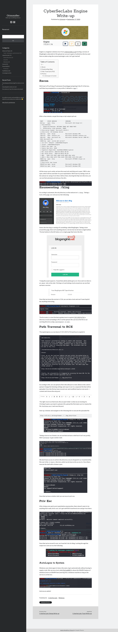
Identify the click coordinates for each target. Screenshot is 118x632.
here (68, 86)
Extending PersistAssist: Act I (9, 87)
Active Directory (7, 57)
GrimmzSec (13, 15)
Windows (5, 62)
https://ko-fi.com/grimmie (8, 102)
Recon (43, 67)
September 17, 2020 (73, 19)
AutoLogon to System (50, 76)
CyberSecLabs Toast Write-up (82, 613)
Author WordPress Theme (66, 630)
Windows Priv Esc (45, 602)
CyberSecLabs (5, 55)
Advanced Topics (6, 51)
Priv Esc (44, 74)
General (4, 64)
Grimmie (62, 19)
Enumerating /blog (47, 69)
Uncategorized (6, 73)
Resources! (5, 29)
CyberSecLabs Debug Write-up (49, 613)
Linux (4, 59)
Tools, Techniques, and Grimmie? (11, 53)
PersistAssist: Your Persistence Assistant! (12, 89)
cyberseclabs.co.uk (70, 52)
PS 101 (5, 68)
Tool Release (5, 70)
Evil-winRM (67, 570)
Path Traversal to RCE (48, 71)
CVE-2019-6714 (79, 317)
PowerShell (5, 66)
